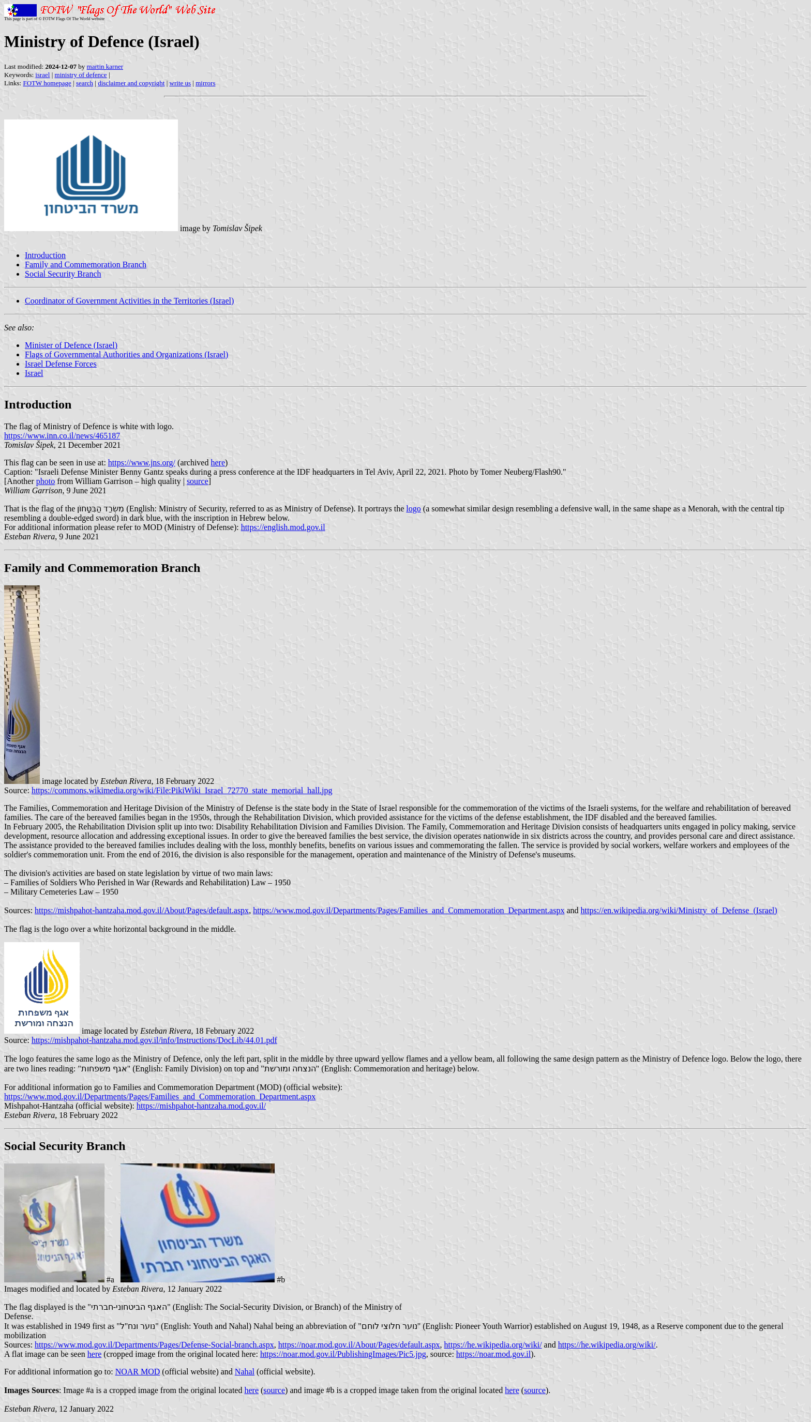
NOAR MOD (137, 1371)
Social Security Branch (63, 273)
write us (180, 83)
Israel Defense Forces (61, 363)
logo (413, 508)
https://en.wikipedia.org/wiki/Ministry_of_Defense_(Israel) (679, 910)
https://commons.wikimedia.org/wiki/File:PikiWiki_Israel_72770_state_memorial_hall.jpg (182, 790)
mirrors (205, 83)
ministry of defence (81, 75)
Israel (34, 373)
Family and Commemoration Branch (85, 264)
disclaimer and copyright (131, 83)
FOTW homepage (47, 83)
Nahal (244, 1371)
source (197, 481)
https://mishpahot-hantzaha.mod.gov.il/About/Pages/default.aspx (142, 910)
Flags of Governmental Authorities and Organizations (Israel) (126, 354)
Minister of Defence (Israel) (71, 345)
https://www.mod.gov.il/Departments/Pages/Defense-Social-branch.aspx (154, 1344)
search (84, 83)
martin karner (105, 66)
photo (45, 481)
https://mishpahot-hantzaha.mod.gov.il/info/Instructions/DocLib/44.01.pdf (154, 1040)
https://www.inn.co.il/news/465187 (62, 435)
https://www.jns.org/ (141, 462)
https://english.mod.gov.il (283, 527)
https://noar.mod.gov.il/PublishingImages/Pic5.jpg (343, 1354)
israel (42, 75)
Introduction (45, 255)
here (218, 462)
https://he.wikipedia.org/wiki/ (493, 1344)
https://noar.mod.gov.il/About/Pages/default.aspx (359, 1344)
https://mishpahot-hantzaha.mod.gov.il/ (201, 1105)
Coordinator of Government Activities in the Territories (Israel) (129, 300)
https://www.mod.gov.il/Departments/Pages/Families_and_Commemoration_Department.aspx (408, 910)
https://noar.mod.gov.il (493, 1354)
